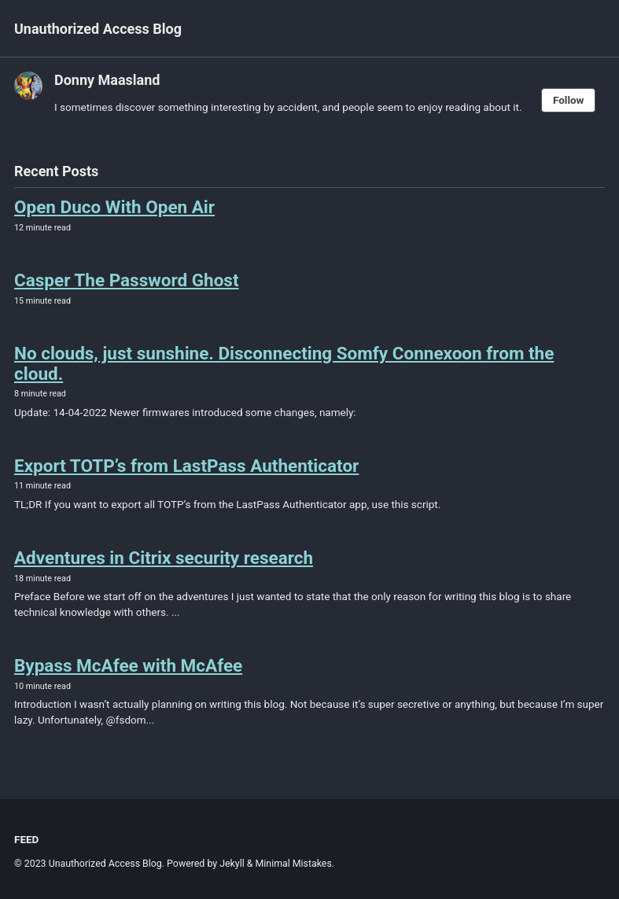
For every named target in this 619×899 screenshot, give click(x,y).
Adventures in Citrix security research (163, 557)
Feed (26, 839)
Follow (568, 100)
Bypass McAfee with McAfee (128, 665)
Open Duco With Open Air (114, 207)
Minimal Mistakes (294, 863)
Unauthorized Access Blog (98, 28)
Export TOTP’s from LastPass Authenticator (186, 465)
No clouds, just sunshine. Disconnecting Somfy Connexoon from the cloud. (284, 363)
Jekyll (232, 863)
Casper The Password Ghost (126, 280)
